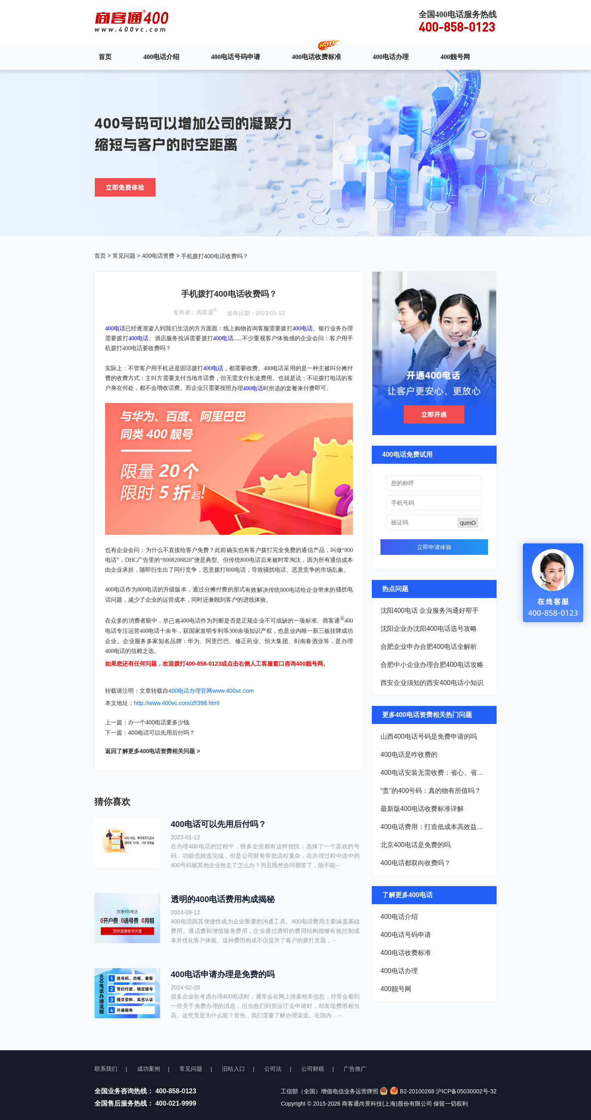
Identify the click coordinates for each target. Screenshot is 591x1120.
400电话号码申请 (235, 56)
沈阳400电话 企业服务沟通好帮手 (429, 610)
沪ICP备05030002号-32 (466, 1091)
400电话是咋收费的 (409, 754)
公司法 (273, 1068)
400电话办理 (391, 56)
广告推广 (355, 1068)
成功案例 (148, 1068)
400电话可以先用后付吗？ (161, 732)
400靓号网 (455, 56)
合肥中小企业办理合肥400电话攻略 (431, 664)
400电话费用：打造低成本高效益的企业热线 (434, 826)
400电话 (303, 328)
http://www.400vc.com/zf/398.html (177, 703)
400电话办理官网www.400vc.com (211, 690)
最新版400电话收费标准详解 (422, 808)
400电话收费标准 (316, 56)
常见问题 (123, 255)
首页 (105, 56)
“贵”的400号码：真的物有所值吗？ (430, 790)
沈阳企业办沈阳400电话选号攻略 (428, 628)
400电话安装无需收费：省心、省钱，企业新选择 (434, 772)
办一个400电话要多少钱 (158, 722)
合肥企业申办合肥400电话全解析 (428, 646)
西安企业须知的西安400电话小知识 (431, 682)
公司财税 (312, 1068)
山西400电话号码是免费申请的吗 (428, 736)
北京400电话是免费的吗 (415, 844)
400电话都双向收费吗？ (415, 862)
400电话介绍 (161, 56)
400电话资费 (158, 255)
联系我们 (105, 1068)
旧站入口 (233, 1068)
